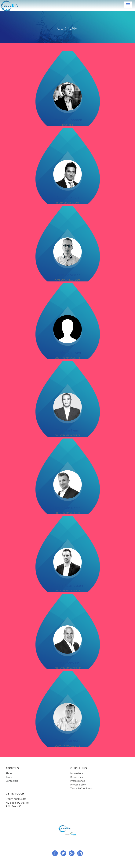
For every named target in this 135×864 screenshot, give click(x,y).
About (9, 773)
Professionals (77, 780)
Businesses (76, 777)
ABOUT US (12, 768)
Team (9, 777)
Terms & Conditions (81, 788)
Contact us (12, 780)
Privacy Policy (78, 784)
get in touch (15, 793)
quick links (78, 768)
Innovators (76, 773)
